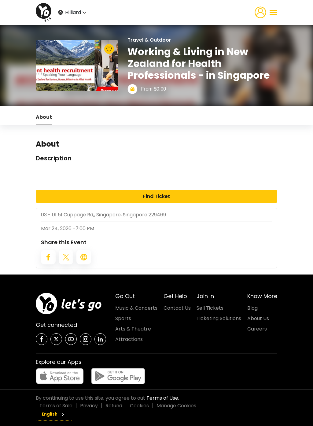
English (53, 414)
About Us (258, 318)
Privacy (89, 405)
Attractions (129, 339)
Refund (113, 405)
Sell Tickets (210, 308)
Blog (252, 308)
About (44, 117)
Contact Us (177, 308)
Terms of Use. (162, 398)
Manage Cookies (176, 405)
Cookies (139, 405)
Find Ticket (156, 196)
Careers (257, 328)
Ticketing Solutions (219, 318)
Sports (123, 318)
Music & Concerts (136, 308)
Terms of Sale (55, 405)
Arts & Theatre (133, 328)
